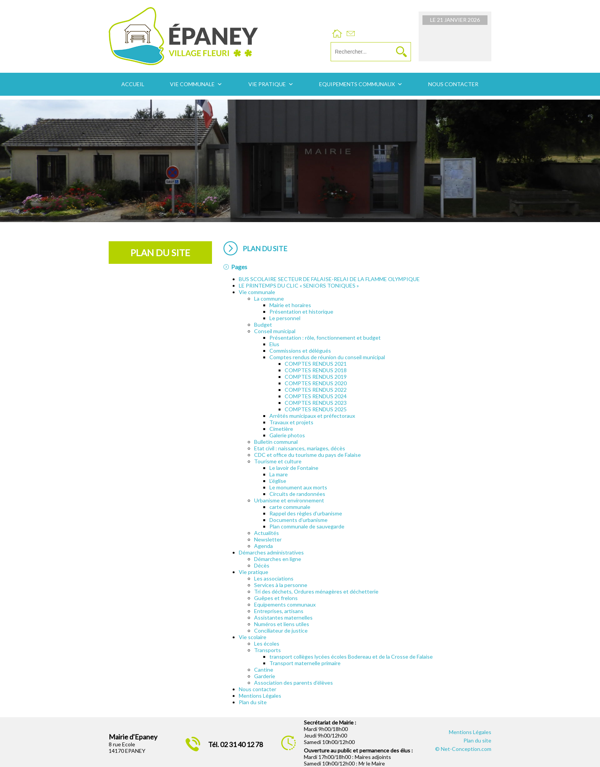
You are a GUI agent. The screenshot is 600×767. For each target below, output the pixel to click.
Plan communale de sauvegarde (306, 526)
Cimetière (281, 428)
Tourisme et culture (278, 461)
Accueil (132, 84)
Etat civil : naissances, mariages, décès (299, 448)
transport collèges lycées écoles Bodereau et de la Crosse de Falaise (351, 656)
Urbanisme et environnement (289, 500)
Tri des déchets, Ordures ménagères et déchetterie (316, 591)
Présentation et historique (301, 311)
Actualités (266, 533)
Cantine (263, 669)
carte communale (289, 507)
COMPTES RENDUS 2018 (316, 370)
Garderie (264, 676)
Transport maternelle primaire (305, 663)
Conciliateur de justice (281, 630)
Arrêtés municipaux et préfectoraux (312, 415)
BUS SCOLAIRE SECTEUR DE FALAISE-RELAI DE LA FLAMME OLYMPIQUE (329, 279)
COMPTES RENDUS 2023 (316, 402)
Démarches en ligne (277, 559)
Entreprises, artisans (278, 611)
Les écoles (266, 643)
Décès (261, 565)
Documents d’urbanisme (298, 520)
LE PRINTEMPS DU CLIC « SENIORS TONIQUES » (299, 285)
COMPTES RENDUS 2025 (316, 409)
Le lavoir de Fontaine (293, 467)
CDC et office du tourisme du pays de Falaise (307, 454)
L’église (277, 481)
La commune (269, 298)
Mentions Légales (260, 695)
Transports (267, 650)
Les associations (273, 578)
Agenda (263, 546)
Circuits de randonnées (297, 494)
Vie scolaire (252, 637)
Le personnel (284, 318)
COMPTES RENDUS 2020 (316, 383)
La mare (278, 474)
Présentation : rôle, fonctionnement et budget (325, 337)
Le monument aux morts (298, 487)
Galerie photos (287, 435)
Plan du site (253, 702)
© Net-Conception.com (463, 749)
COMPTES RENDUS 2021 (316, 363)
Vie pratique (267, 84)
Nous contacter (453, 84)
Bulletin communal (276, 441)
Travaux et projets (291, 422)
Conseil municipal (274, 331)
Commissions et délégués (300, 350)
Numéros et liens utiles (281, 624)
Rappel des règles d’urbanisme (305, 513)
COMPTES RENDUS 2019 (316, 376)
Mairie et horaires (290, 305)
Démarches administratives (271, 552)
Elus (274, 344)
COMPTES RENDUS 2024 (316, 396)
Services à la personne (280, 585)
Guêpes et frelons (276, 598)
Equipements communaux (357, 84)
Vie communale (192, 84)
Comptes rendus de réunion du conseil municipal (327, 357)
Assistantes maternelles (283, 617)
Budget (263, 324)
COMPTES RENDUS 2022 (316, 389)
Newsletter (268, 539)
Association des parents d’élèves (293, 682)
